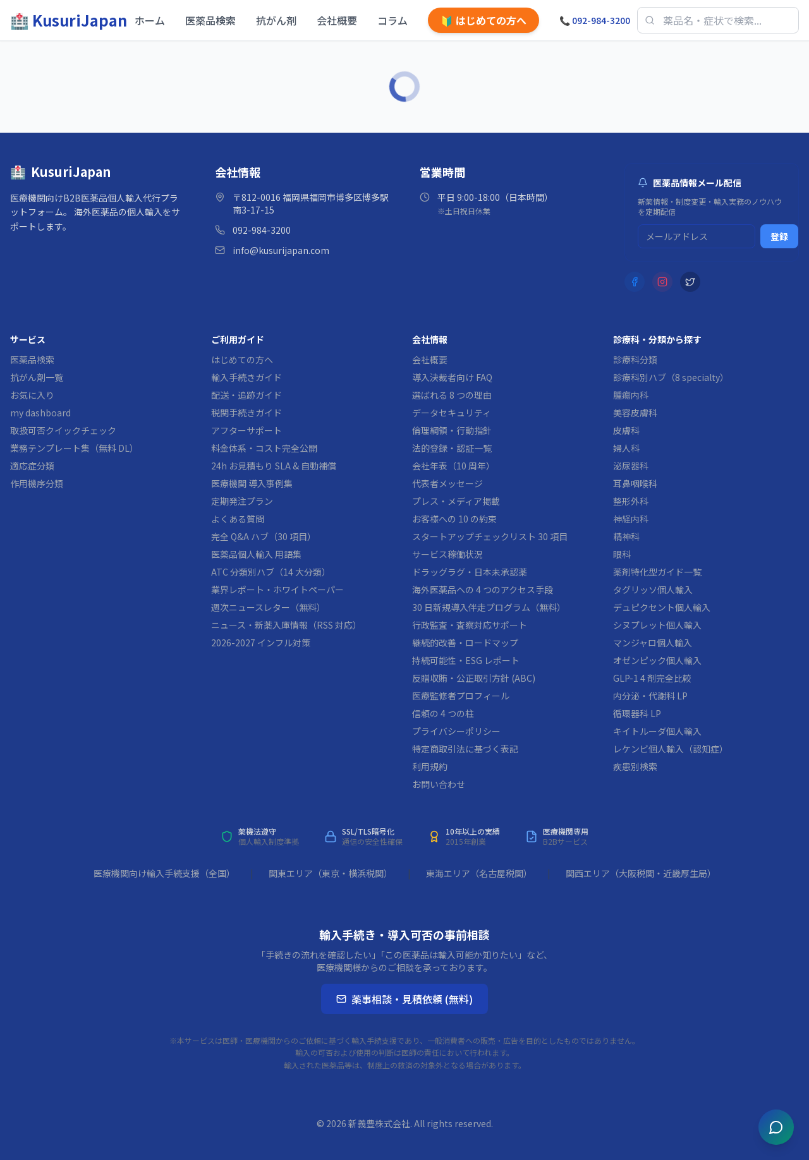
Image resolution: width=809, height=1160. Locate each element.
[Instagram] (662, 282)
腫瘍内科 (630, 395)
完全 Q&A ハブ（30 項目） (263, 536)
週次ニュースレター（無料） (268, 607)
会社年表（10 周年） (453, 465)
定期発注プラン (242, 501)
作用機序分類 (36, 483)
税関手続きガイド (246, 412)
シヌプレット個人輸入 (657, 625)
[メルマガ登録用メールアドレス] (696, 236)
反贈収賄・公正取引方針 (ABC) (473, 678)
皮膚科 (626, 430)
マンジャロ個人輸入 (652, 642)
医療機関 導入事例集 (252, 483)
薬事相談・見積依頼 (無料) (404, 998)
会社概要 (337, 20)
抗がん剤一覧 (36, 377)
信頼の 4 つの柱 (443, 713)
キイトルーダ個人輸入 (657, 731)
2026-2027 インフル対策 (260, 642)
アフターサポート (246, 430)
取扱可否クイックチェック (63, 430)
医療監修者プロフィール (460, 695)
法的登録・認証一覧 (452, 448)
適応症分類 (32, 465)
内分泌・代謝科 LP (650, 695)
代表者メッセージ (447, 483)
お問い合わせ (438, 784)
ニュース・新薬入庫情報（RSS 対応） (286, 625)
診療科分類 (635, 359)
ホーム (150, 20)
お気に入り (32, 395)
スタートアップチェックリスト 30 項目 (490, 536)
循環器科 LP (637, 713)
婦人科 (626, 448)
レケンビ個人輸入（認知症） (670, 748)
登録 (779, 236)
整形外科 (630, 501)
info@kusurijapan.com (281, 250)
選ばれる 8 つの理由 (452, 395)
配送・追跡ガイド (246, 395)
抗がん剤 (276, 20)
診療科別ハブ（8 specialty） (671, 377)
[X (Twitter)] (690, 282)
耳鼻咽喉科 (635, 483)
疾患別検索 (635, 766)
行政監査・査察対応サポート (469, 625)
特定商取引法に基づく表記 (465, 748)
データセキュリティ (451, 412)
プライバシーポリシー (456, 731)
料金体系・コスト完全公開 (264, 448)
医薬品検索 (210, 20)
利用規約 (429, 766)
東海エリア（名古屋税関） (479, 873)
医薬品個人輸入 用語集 (256, 554)
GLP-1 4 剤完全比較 (652, 678)
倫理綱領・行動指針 (452, 430)
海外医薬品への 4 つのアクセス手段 (482, 589)
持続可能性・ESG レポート (466, 660)
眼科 (622, 554)
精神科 (626, 536)
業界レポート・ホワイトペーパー (277, 589)
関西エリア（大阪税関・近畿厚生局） (641, 873)
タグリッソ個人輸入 (653, 589)
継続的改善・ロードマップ (465, 642)
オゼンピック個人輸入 (657, 660)
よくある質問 (237, 518)
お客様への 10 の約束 (454, 518)
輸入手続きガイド (246, 377)
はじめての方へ (483, 20)
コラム (392, 20)
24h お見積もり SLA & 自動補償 (273, 465)
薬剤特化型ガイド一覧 (657, 571)
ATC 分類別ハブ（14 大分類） (271, 571)
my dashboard (40, 412)
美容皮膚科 (635, 412)
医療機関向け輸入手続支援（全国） (164, 873)
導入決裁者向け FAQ (452, 377)
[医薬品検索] (718, 20)
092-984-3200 (594, 20)
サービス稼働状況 (447, 554)
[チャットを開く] (776, 1127)
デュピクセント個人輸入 (661, 607)
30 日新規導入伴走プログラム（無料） (489, 607)
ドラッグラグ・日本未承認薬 (469, 571)
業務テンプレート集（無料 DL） (74, 448)
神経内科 (630, 518)
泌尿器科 (630, 465)
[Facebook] (634, 282)
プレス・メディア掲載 (456, 501)
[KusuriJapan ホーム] (68, 20)
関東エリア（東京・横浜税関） (330, 873)
